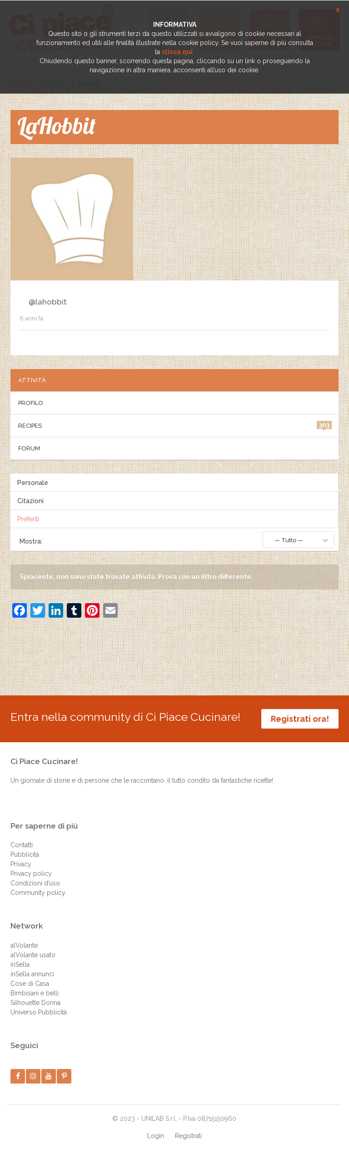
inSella (20, 964)
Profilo (30, 403)
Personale (32, 482)
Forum (29, 448)
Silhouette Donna (35, 1002)
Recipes (175, 425)
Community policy (37, 892)
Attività (32, 380)
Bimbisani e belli (34, 993)
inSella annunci (32, 974)
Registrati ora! (300, 719)
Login (155, 1135)
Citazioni (30, 501)
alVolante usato (32, 955)
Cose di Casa (29, 983)
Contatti (21, 845)
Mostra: (31, 541)
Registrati (188, 1135)
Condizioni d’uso (35, 883)
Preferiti (28, 519)
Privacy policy (31, 873)
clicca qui (177, 51)
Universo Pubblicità (38, 1012)
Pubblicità (24, 854)
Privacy (20, 864)
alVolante (24, 945)
